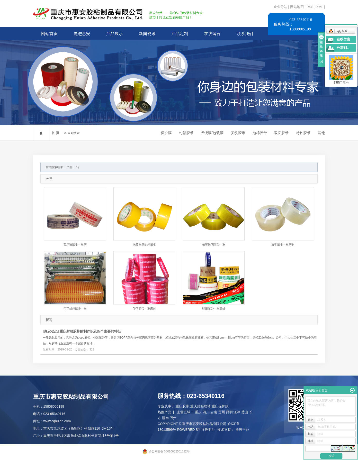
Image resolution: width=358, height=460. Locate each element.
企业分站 (280, 7)
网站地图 (297, 7)
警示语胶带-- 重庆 (75, 244)
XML (319, 7)
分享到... (343, 48)
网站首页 (49, 33)
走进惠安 (82, 33)
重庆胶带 (182, 406)
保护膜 (166, 133)
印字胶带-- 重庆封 (144, 308)
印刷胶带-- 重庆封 (213, 308)
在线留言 (212, 33)
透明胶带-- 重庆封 (283, 244)
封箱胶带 (186, 133)
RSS (309, 7)
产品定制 (179, 33)
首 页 (55, 133)
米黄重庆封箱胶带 (144, 244)
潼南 (165, 418)
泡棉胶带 (259, 133)
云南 (213, 412)
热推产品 (164, 412)
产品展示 (114, 33)
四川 (206, 412)
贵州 (221, 412)
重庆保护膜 (220, 406)
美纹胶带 (238, 133)
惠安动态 (51, 331)
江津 (236, 412)
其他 (321, 133)
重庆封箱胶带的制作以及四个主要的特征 (90, 331)
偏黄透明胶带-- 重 (213, 244)
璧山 (244, 412)
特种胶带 (303, 133)
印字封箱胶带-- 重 (75, 308)
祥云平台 (208, 430)
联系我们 (245, 33)
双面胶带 (281, 133)
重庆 (198, 412)
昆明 (229, 412)
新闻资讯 (147, 33)
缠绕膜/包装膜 (212, 133)
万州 (173, 418)
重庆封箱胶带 (200, 406)
